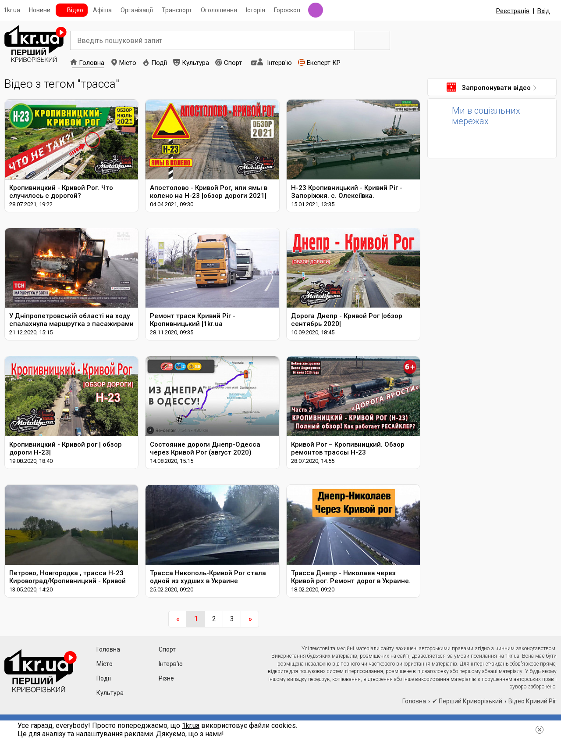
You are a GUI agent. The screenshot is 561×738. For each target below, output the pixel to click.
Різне (166, 678)
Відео (75, 10)
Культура (195, 63)
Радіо (315, 10)
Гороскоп (287, 10)
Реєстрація (512, 11)
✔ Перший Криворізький (467, 701)
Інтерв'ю (279, 63)
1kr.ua (12, 10)
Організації (137, 10)
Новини (39, 10)
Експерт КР (324, 63)
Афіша (102, 10)
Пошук (372, 40)
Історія (255, 10)
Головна (91, 63)
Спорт (233, 63)
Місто (127, 63)
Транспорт (177, 10)
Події (159, 63)
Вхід (543, 11)
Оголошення (219, 10)
